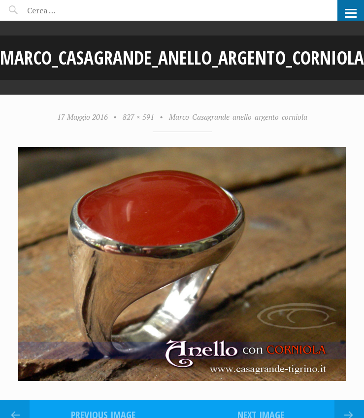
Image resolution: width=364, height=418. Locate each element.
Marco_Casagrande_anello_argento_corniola (238, 117)
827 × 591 (138, 117)
